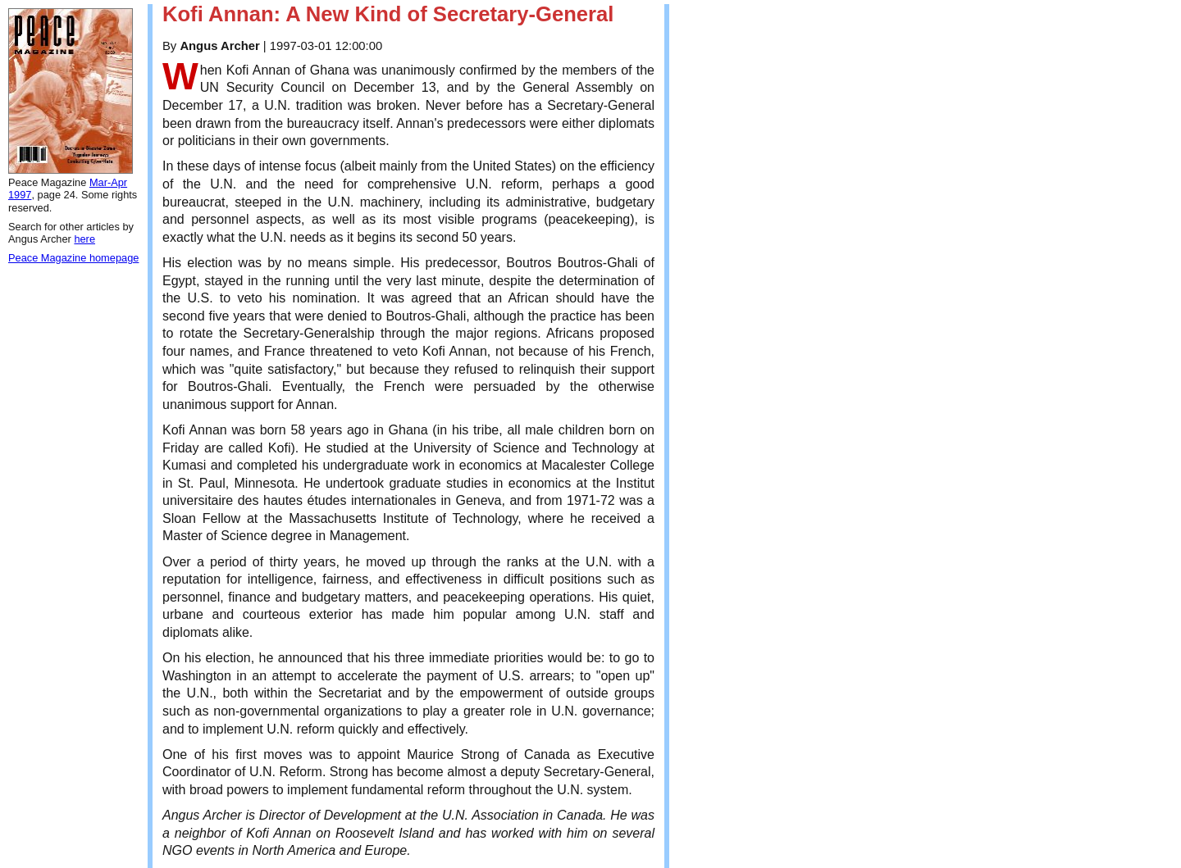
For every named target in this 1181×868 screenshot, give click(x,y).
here (84, 239)
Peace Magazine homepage (73, 258)
